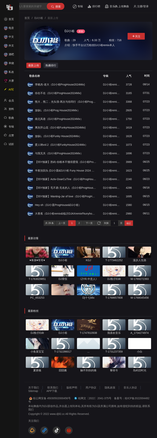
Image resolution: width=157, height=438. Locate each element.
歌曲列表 (9, 119)
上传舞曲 (122, 6)
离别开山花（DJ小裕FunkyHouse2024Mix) (60, 127)
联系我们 (52, 387)
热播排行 (50, 65)
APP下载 (51, 390)
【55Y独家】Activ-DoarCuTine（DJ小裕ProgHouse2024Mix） (65, 179)
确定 (128, 223)
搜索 (56, 6)
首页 (9, 19)
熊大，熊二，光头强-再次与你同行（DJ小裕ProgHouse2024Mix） (65, 101)
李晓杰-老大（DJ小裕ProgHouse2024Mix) (60, 84)
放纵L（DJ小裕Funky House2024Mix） (58, 136)
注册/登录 (141, 6)
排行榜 (93, 6)
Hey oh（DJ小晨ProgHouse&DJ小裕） (58, 204)
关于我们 (33, 387)
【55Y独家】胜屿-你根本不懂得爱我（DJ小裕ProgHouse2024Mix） (65, 161)
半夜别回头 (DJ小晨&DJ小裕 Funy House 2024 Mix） (65, 170)
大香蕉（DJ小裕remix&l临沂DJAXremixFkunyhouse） (65, 213)
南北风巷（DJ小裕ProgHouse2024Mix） (59, 118)
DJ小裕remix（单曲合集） (111, 84)
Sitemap (33, 390)
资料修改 (9, 110)
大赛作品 (9, 82)
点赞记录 (9, 136)
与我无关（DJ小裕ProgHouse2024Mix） (59, 153)
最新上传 (33, 65)
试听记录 (9, 145)
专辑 (78, 6)
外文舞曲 (9, 47)
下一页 (89, 223)
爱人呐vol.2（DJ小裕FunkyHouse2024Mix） (61, 144)
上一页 (61, 223)
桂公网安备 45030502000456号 (52, 398)
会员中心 (9, 101)
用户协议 (91, 387)
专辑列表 (9, 127)
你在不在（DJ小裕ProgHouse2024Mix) (58, 93)
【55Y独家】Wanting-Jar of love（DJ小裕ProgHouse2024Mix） (65, 196)
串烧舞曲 (9, 64)
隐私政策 (110, 387)
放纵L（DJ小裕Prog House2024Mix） (57, 110)
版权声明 (71, 387)
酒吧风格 (9, 55)
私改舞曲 (9, 73)
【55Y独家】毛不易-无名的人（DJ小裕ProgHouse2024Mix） (65, 187)
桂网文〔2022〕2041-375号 (94, 398)
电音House (9, 29)
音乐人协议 (130, 387)
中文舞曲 (9, 38)
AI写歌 (9, 90)
